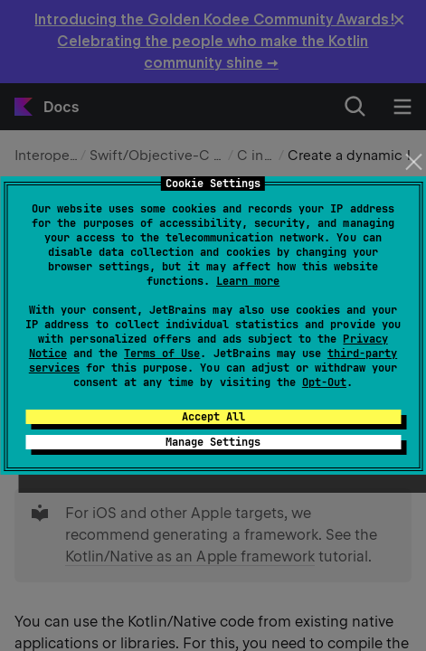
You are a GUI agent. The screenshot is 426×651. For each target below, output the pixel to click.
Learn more (247, 281)
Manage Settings (213, 442)
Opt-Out (324, 382)
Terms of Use (162, 353)
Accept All (213, 417)
